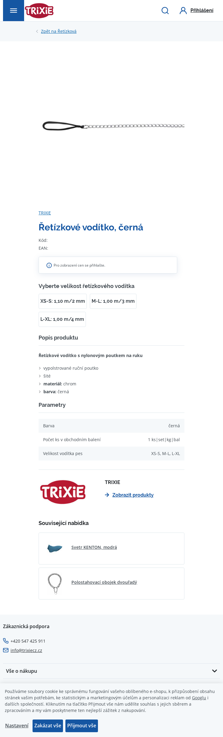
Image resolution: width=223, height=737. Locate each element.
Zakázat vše (47, 725)
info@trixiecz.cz (26, 650)
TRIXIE (45, 213)
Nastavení (16, 725)
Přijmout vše (81, 725)
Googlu (199, 698)
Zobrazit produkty (129, 495)
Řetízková (59, 31)
